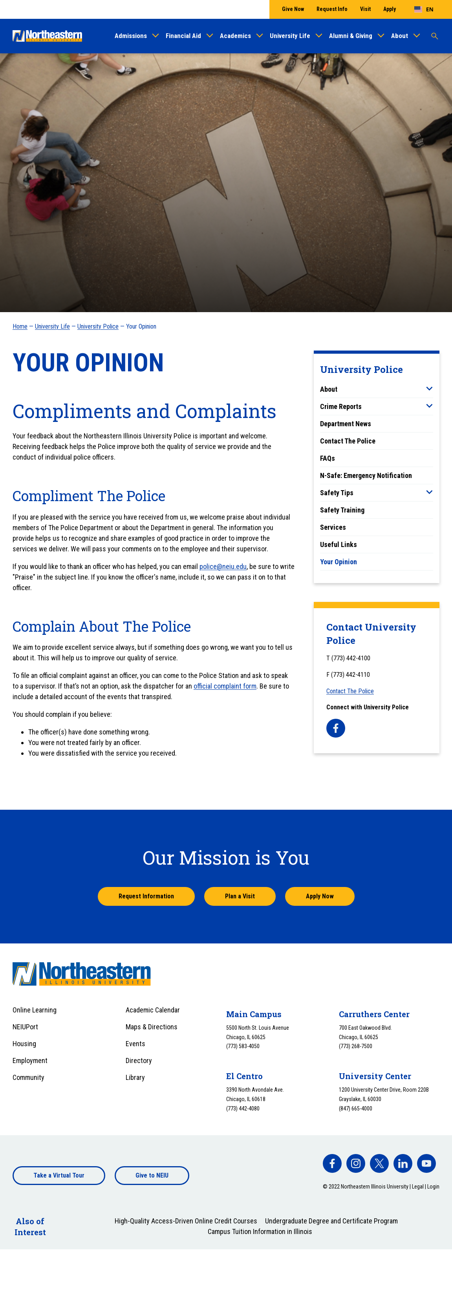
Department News (345, 424)
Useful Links (338, 544)
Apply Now (320, 896)
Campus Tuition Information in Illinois (260, 1231)
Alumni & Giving (350, 36)
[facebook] (335, 728)
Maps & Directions (152, 1027)
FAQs (327, 458)
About (399, 36)
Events (135, 1044)
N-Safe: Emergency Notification (366, 475)
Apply (389, 9)
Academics (235, 36)
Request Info (332, 9)
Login (433, 1186)
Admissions (131, 36)
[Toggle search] (434, 36)
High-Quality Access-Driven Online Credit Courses (186, 1221)
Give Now (293, 9)
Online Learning (35, 1010)
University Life (290, 36)
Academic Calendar (153, 1010)
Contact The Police (347, 441)
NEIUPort (25, 1027)
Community (28, 1077)
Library (135, 1077)
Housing (24, 1044)
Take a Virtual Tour (58, 1175)
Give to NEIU (151, 1175)
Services (333, 527)
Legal (418, 1186)
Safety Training (342, 510)
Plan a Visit (240, 896)
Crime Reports (341, 406)
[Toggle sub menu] (429, 388)
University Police (98, 326)
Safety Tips (336, 493)
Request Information (146, 896)
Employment (30, 1060)
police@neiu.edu (223, 566)
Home (20, 326)
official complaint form (225, 686)
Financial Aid (183, 36)
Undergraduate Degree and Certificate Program (331, 1221)
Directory (139, 1060)
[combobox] (423, 9)
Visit (365, 9)
